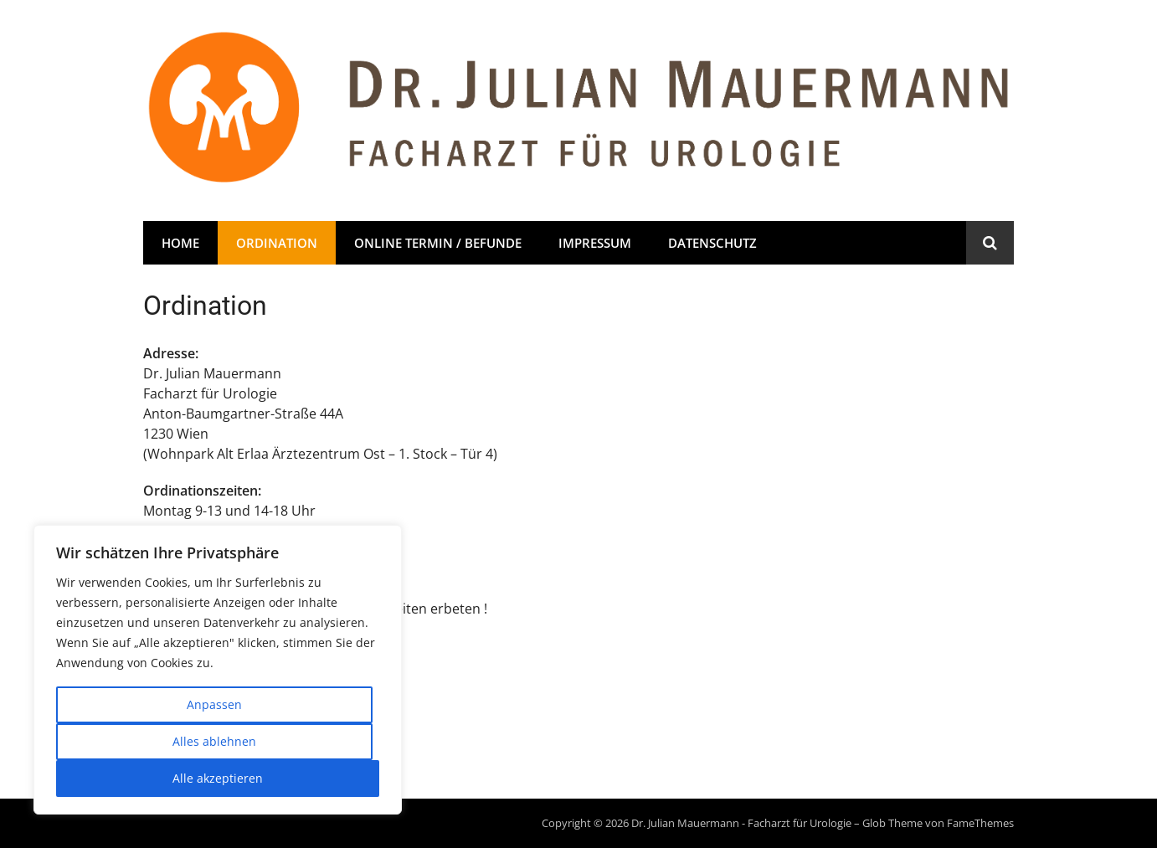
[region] (217, 670)
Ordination (276, 242)
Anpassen (214, 704)
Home (180, 242)
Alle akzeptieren (217, 778)
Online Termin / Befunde (438, 242)
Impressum (594, 242)
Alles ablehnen (214, 741)
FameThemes (980, 822)
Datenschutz (712, 242)
